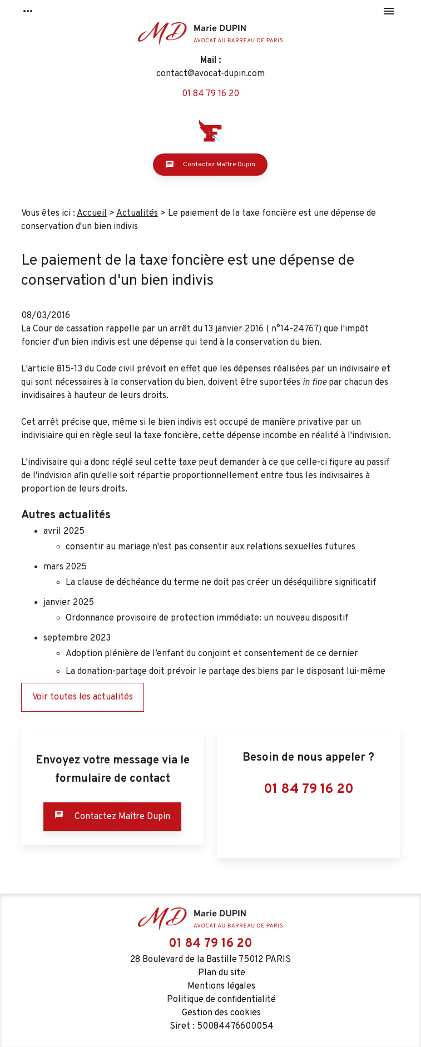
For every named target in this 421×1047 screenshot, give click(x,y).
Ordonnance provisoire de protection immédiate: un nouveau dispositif (207, 618)
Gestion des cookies (221, 1013)
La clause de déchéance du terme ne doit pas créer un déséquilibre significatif (221, 582)
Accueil (92, 213)
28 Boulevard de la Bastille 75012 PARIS (210, 959)
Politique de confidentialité (221, 999)
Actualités (137, 213)
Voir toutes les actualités (82, 697)
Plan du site (221, 973)
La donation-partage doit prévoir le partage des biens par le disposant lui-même (225, 671)
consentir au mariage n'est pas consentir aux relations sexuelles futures (210, 547)
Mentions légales (221, 986)
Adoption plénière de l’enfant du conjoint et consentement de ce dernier (212, 653)
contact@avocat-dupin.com (210, 74)
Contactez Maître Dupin (210, 164)
